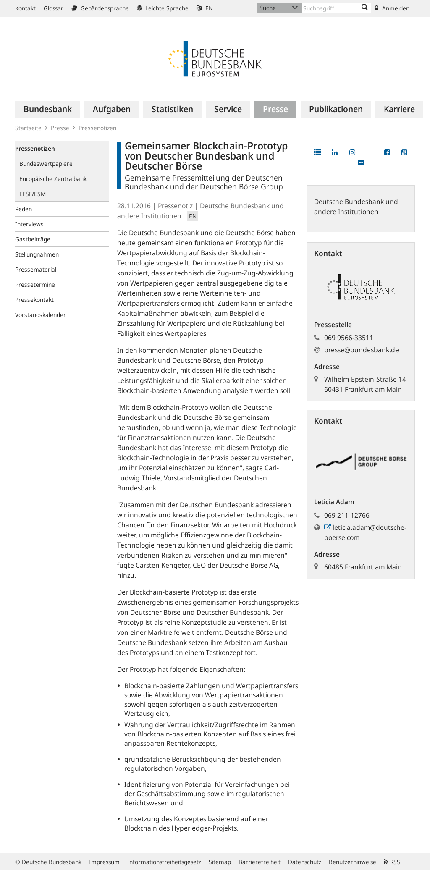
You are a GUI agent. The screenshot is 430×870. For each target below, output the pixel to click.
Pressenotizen (97, 128)
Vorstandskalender (40, 315)
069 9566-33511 (348, 337)
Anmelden (392, 8)
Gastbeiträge (32, 239)
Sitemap (220, 862)
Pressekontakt (34, 300)
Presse (60, 128)
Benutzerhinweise (352, 862)
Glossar (53, 8)
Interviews (29, 224)
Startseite (28, 128)
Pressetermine (35, 284)
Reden (23, 209)
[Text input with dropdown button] (336, 8)
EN (205, 8)
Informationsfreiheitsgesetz (164, 862)
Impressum (104, 862)
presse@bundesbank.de (361, 349)
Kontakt (25, 8)
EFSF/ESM (32, 194)
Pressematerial (35, 269)
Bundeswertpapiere (46, 164)
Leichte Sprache (163, 8)
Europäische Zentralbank (53, 179)
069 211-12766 (347, 515)
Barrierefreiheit (260, 862)
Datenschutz (304, 862)
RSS (392, 862)
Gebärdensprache (100, 8)
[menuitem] (47, 109)
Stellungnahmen (37, 254)
